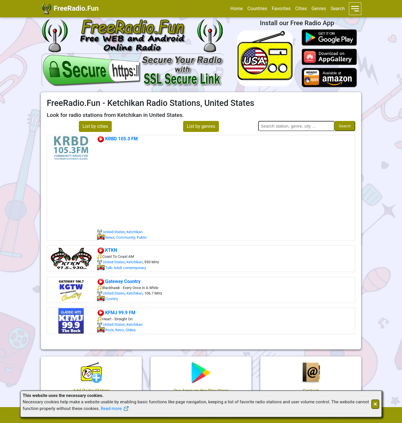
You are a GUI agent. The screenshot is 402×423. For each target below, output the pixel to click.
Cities (301, 8)
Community (125, 237)
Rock (109, 330)
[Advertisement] (226, 185)
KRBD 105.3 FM (117, 138)
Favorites (281, 8)
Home (236, 8)
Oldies (131, 330)
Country (111, 299)
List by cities (95, 126)
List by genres (201, 126)
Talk (108, 268)
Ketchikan (134, 232)
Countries (257, 8)
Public (142, 237)
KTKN (107, 250)
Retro (119, 330)
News (109, 237)
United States (114, 232)
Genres (318, 8)
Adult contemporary (129, 268)
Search (338, 8)
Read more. (112, 408)
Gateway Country (119, 281)
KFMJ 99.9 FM (116, 312)
